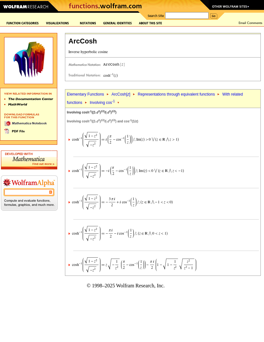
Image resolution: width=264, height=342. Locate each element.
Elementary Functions (85, 94)
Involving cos (102, 102)
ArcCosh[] (120, 94)
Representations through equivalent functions (176, 94)
